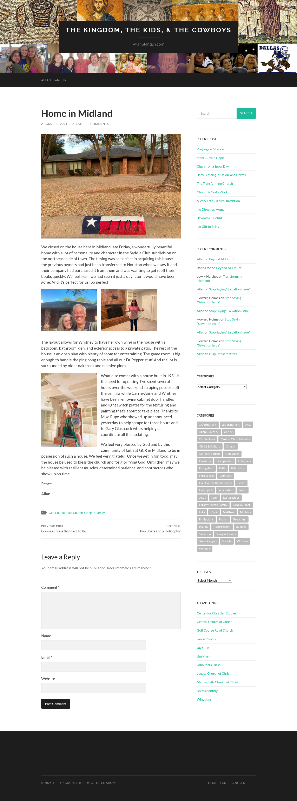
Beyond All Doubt (209, 218)
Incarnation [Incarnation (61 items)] (225, 490)
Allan (77, 124)
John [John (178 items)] (214, 497)
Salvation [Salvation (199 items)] (205, 534)
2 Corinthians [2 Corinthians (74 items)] (231, 424)
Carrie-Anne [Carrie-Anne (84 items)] (207, 439)
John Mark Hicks (208, 665)
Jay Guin (203, 647)
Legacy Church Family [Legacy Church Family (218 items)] (213, 504)
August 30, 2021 (54, 124)
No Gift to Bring (208, 226)
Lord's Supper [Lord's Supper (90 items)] (241, 504)
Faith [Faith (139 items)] (222, 468)
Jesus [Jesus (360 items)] (202, 497)
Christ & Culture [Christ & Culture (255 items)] (209, 446)
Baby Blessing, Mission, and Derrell (221, 175)
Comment (50, 587)
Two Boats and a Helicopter (160, 528)
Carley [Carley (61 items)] (228, 431)
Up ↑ (253, 783)
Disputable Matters (223, 354)
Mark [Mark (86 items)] (214, 512)
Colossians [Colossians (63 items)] (232, 453)
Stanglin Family (94, 512)
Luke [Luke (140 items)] (202, 512)
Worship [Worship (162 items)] (204, 548)
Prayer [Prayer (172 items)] (223, 519)
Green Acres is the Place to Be (63, 528)
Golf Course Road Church (66, 512)
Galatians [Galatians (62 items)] (226, 475)
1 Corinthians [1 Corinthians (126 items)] (208, 424)
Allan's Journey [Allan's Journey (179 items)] (208, 431)
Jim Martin (204, 656)
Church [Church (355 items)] (231, 446)
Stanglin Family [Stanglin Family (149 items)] (226, 534)
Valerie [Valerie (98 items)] (226, 541)
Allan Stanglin (54, 80)
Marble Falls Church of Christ (217, 682)
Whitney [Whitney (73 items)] (242, 541)
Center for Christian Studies (216, 613)
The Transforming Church (215, 183)
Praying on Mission (210, 149)
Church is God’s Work (212, 192)
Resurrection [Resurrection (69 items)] (222, 526)
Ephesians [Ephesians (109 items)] (244, 461)
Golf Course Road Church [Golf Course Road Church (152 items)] (215, 483)
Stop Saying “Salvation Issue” (229, 289)
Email (46, 657)
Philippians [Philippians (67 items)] (206, 519)
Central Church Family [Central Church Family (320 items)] (235, 439)
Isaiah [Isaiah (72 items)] (242, 490)
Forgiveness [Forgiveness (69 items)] (206, 475)
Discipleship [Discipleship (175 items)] (224, 461)
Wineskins (204, 699)
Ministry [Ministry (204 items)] (245, 512)
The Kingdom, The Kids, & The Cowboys (149, 30)
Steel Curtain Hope (210, 158)
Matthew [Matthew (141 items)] (229, 512)
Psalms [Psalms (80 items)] (203, 526)
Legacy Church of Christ (214, 673)
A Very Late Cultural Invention (218, 201)
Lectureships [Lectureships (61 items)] (231, 497)
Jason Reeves (206, 639)
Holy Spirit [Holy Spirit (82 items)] (206, 490)
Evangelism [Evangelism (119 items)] (206, 468)
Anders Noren (233, 783)
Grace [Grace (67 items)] (241, 483)
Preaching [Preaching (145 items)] (239, 519)
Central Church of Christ (214, 622)
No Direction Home (210, 209)
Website (48, 678)
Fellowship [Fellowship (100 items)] (238, 468)
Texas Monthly (207, 691)
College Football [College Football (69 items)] (209, 453)
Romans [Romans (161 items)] (241, 526)
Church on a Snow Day (213, 166)
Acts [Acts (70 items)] (248, 424)
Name (47, 635)
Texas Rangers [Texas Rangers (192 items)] (208, 541)
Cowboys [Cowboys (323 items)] (205, 461)
